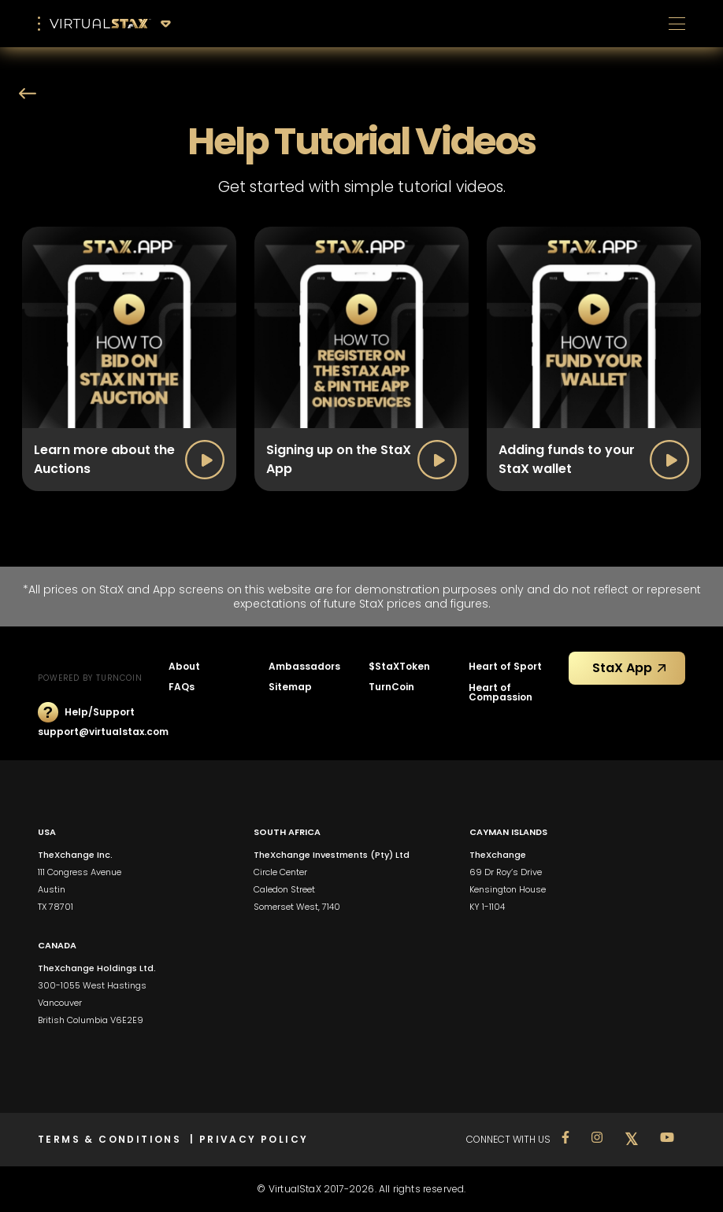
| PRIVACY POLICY (249, 1139)
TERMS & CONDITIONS (114, 1139)
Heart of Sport (505, 666)
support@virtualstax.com (103, 731)
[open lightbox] (129, 359)
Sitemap (290, 686)
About (184, 666)
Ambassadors (304, 666)
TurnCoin (391, 686)
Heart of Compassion (500, 692)
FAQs (182, 686)
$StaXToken (399, 666)
